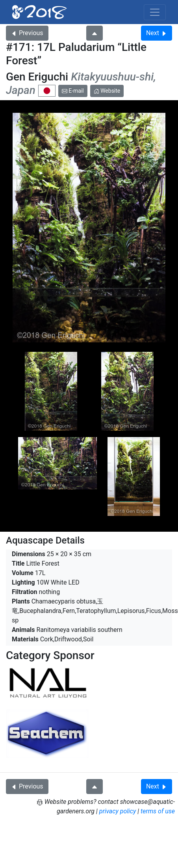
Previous (27, 33)
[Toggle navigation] (155, 12)
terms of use (158, 811)
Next (156, 33)
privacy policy (117, 811)
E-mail (73, 91)
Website (107, 91)
